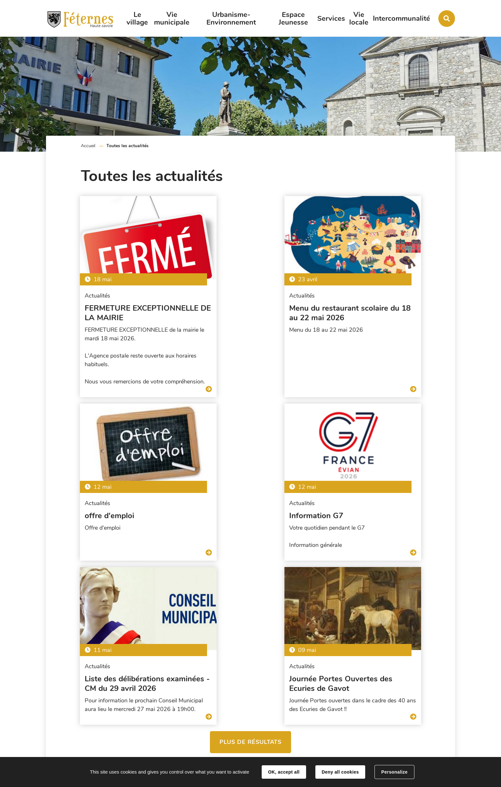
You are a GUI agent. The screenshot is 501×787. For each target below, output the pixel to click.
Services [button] (331, 18)
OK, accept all (283, 772)
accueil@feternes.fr (430, 725)
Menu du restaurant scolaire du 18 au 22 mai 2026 (245, 309)
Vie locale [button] (358, 18)
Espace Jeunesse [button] (293, 18)
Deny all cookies (340, 772)
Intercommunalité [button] (401, 18)
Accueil (88, 146)
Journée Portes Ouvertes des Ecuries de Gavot (377, 513)
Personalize (394, 772)
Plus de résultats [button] (250, 571)
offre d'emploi (351, 304)
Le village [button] (137, 18)
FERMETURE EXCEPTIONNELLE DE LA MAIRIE (110, 309)
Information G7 (81, 508)
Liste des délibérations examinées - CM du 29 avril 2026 (249, 513)
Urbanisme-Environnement (231, 18)
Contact (418, 745)
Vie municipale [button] (171, 18)
